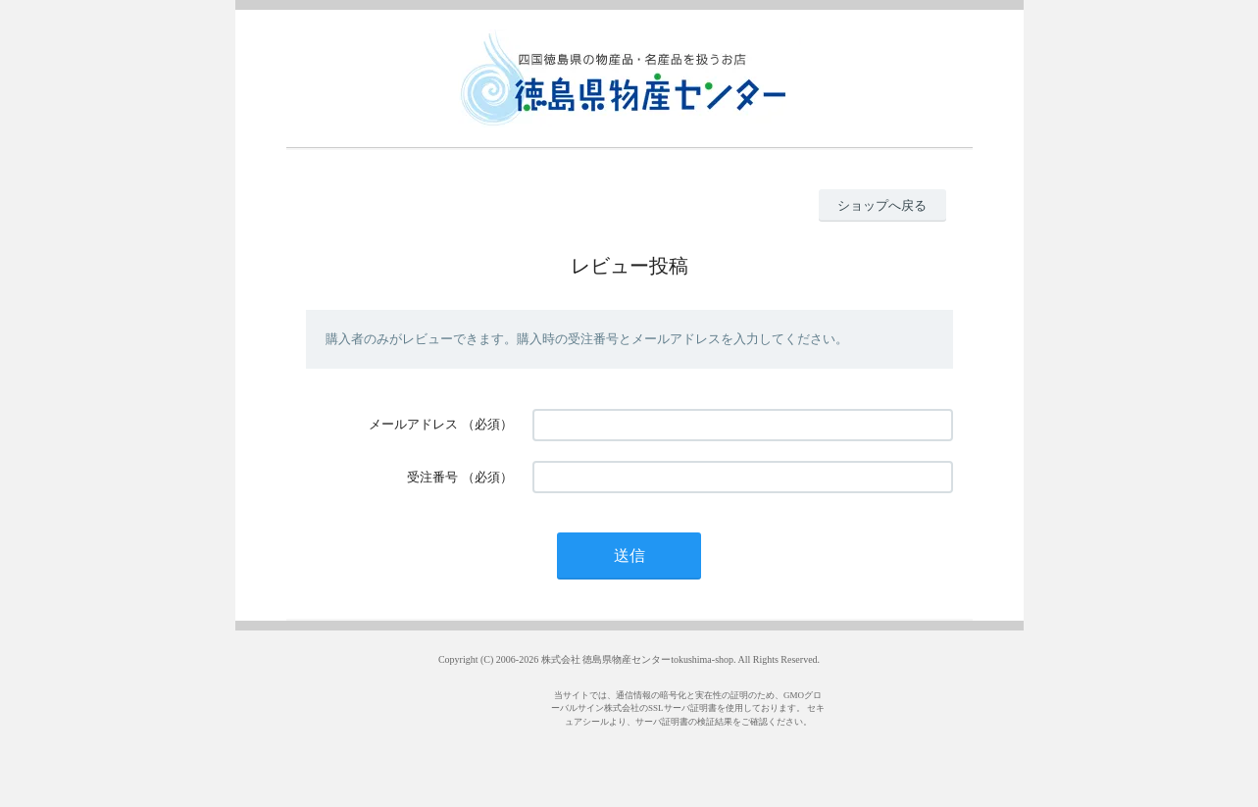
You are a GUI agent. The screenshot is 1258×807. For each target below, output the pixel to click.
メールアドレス (413, 424)
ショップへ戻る (882, 205)
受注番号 (432, 477)
